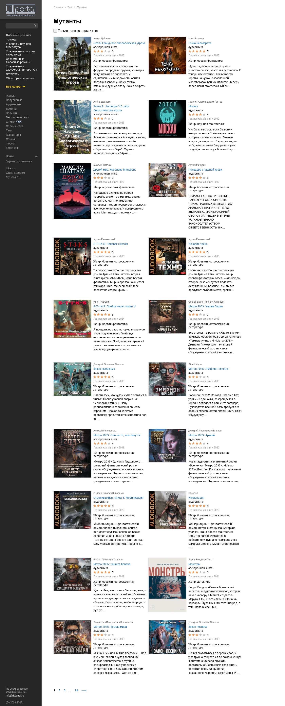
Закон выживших (104, 368)
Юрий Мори (195, 364)
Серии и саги (14, 125)
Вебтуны (11, 108)
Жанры (10, 95)
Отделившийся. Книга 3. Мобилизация (118, 497)
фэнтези (11, 39)
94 (76, 690)
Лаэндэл (193, 493)
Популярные (14, 99)
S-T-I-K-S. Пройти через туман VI (114, 306)
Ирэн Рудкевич (101, 301)
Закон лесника (197, 626)
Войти (10, 156)
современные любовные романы (18, 60)
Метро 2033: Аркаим (201, 435)
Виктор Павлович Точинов (108, 559)
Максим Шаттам (102, 165)
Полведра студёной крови (205, 169)
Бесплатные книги (17, 117)
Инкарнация (196, 497)
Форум (10, 143)
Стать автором (15, 172)
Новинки (11, 112)
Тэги (9, 130)
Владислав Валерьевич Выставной (113, 622)
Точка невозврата (199, 43)
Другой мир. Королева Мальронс (114, 169)
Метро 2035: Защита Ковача (111, 564)
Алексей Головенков (104, 430)
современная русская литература (20, 53)
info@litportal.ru (15, 695)
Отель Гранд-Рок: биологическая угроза (119, 43)
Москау (193, 106)
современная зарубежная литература (21, 68)
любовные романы (18, 35)
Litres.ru (11, 168)
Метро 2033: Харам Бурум (205, 306)
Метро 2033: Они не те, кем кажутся (117, 435)
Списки (10, 121)
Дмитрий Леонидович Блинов (204, 430)
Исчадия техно (198, 243)
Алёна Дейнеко (102, 38)
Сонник (10, 139)
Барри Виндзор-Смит (200, 559)
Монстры (194, 564)
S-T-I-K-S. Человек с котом (110, 243)
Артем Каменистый (104, 239)
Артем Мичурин (197, 165)
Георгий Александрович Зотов (205, 101)
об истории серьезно (20, 78)
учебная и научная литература (18, 45)
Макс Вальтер (196, 38)
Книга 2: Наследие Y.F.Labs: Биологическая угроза (111, 108)
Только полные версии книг (78, 30)
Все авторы (13, 134)
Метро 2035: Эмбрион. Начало (208, 368)
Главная (58, 7)
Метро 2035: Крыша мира (110, 626)
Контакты (12, 147)
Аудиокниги (13, 104)
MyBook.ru (12, 176)
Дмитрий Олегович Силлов (108, 364)
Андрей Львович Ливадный (108, 493)
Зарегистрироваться (19, 161)
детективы (12, 73)
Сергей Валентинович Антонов (205, 301)
